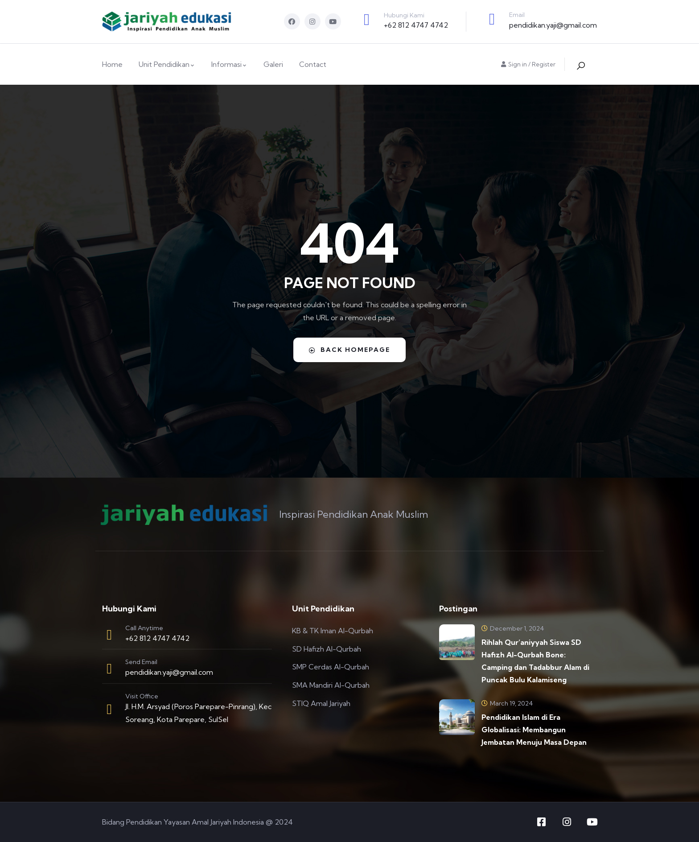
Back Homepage (349, 350)
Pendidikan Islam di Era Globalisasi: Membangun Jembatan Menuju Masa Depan (534, 730)
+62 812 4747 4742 (416, 25)
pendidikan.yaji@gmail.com (553, 25)
